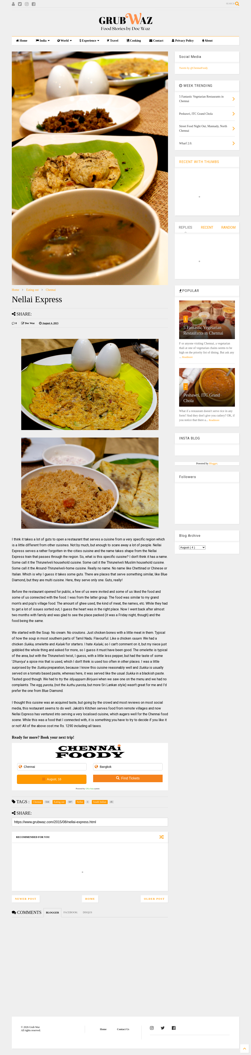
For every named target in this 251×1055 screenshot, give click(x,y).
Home (21, 40)
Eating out (32, 289)
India (43, 40)
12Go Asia (89, 789)
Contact (156, 40)
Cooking (134, 40)
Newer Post (25, 898)
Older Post (154, 898)
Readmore (187, 357)
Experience (89, 40)
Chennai (51, 289)
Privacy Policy (183, 40)
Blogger (213, 463)
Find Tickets (127, 778)
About (207, 40)
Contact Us (123, 1029)
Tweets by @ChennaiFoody (193, 67)
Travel (112, 40)
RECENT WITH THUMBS (199, 162)
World (64, 40)
